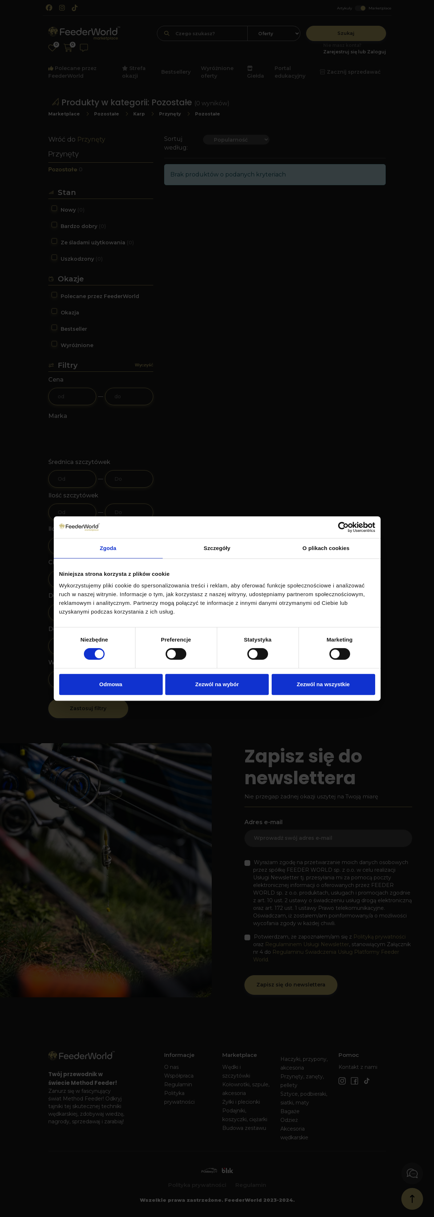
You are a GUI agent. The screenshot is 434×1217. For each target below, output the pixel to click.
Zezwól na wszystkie (323, 684)
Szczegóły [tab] (217, 548)
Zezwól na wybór (217, 684)
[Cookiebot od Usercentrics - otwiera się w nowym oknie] (343, 527)
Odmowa (110, 684)
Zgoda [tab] (108, 548)
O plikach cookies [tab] (326, 548)
